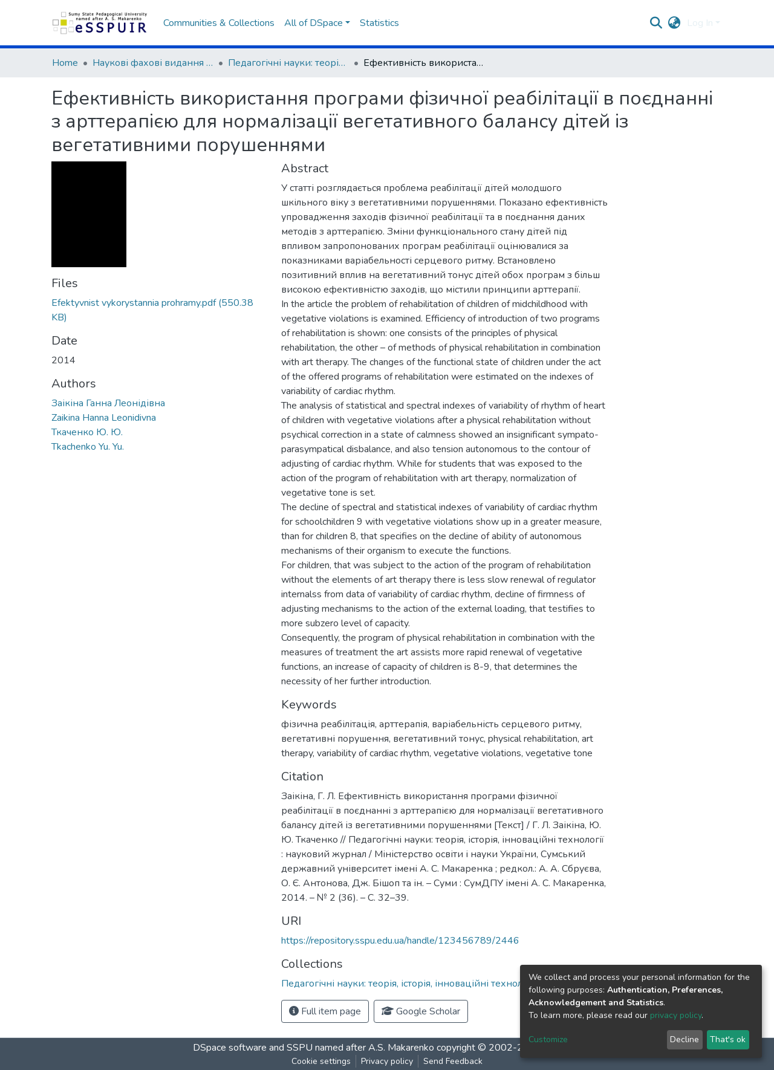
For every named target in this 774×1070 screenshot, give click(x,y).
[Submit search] (656, 23)
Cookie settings (321, 1061)
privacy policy (675, 1015)
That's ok (728, 1039)
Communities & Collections (219, 23)
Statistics (379, 23)
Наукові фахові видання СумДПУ (153, 63)
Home (65, 63)
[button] (675, 23)
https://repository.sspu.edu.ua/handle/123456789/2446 (400, 940)
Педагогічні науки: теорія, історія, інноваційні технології (288, 63)
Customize (548, 1039)
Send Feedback (453, 1061)
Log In (700, 23)
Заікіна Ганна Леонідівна (108, 403)
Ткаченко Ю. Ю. (87, 432)
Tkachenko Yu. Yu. (87, 446)
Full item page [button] (325, 1011)
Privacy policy (387, 1061)
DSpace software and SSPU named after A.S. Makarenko (313, 1047)
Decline (684, 1039)
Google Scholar (421, 1011)
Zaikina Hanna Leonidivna (103, 417)
